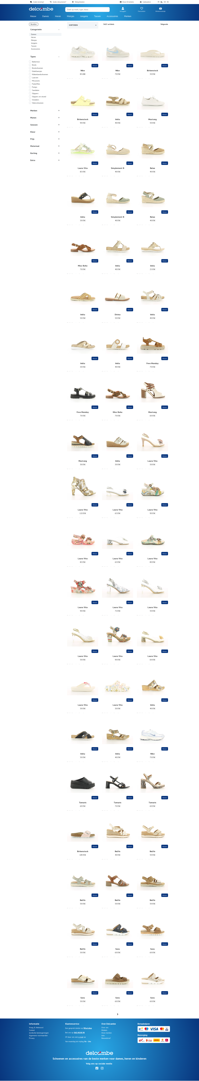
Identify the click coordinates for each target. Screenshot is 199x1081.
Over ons (104, 1028)
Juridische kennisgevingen (39, 1033)
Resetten (34, 24)
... (119, 1014)
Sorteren (82, 25)
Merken (127, 16)
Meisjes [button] (70, 16)
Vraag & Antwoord (36, 1028)
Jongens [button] (84, 16)
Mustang (152, 121)
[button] (122, 9)
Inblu (117, 121)
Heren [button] (58, 16)
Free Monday (152, 365)
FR (158, 2)
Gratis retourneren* (59, 2)
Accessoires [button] (112, 16)
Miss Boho (82, 267)
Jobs (103, 1036)
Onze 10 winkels (128, 2)
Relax (152, 169)
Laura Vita (83, 169)
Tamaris (83, 804)
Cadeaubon (147, 2)
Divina (118, 316)
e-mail (80, 1037)
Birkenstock (152, 72)
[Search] (87, 9)
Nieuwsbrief (106, 1038)
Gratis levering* (38, 2)
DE (168, 2)
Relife (117, 853)
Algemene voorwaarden (38, 1036)
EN (165, 2)
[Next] (128, 1014)
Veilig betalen (80, 2)
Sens (117, 950)
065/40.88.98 (79, 1033)
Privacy (32, 1038)
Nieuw (33, 16)
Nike (83, 72)
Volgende (164, 24)
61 (124, 1014)
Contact (32, 1030)
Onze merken (106, 1033)
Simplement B (117, 169)
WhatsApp (88, 1028)
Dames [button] (45, 16)
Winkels (104, 1030)
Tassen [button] (97, 16)
